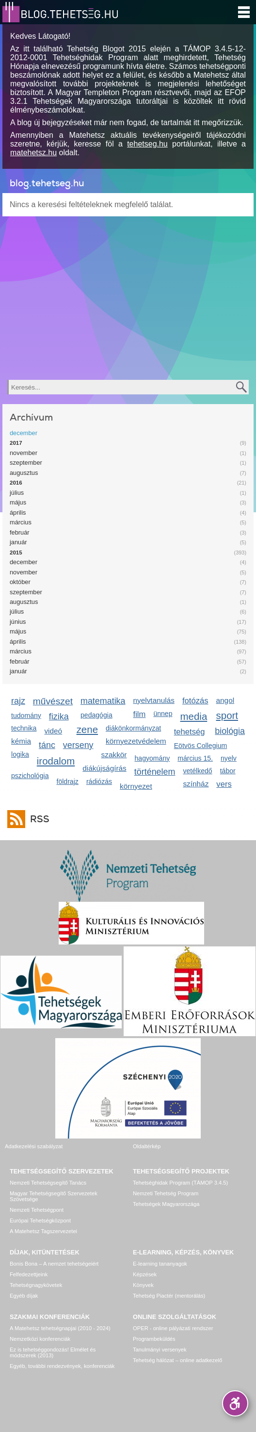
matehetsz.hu (33, 152)
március (21, 522)
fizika (59, 716)
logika (20, 754)
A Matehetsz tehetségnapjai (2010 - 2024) (60, 1328)
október (20, 582)
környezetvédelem (136, 741)
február (20, 532)
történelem (155, 772)
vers (223, 784)
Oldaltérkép (146, 1146)
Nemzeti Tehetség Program (165, 1193)
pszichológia (29, 776)
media (194, 716)
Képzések (145, 1274)
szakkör (114, 754)
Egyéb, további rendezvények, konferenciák (62, 1366)
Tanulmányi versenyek (160, 1349)
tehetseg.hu (147, 144)
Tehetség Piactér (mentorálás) (169, 1296)
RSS (37, 819)
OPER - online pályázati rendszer (173, 1328)
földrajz (67, 781)
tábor (228, 771)
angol (225, 700)
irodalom (56, 760)
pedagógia (96, 715)
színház (195, 784)
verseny (78, 745)
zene (87, 729)
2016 (16, 483)
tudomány (26, 715)
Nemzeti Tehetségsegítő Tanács (48, 1183)
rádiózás (99, 781)
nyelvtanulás (154, 700)
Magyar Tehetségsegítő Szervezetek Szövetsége (53, 1196)
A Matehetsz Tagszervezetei (43, 1231)
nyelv (229, 758)
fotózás (195, 700)
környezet (136, 786)
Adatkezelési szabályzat (34, 1146)
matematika (103, 701)
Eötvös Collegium (200, 745)
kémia (21, 741)
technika (23, 728)
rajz (18, 701)
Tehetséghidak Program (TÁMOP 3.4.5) (180, 1183)
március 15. (195, 758)
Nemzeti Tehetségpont (37, 1210)
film (139, 714)
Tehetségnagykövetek (36, 1285)
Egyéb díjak (24, 1296)
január (18, 542)
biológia (230, 731)
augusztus (24, 472)
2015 (16, 552)
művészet (53, 701)
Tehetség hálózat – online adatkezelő (177, 1360)
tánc (47, 745)
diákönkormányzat (133, 728)
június (18, 621)
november (23, 452)
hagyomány (152, 758)
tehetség (189, 731)
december (23, 433)
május (18, 502)
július (17, 492)
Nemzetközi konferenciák (40, 1339)
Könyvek (143, 1285)
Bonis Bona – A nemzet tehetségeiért (54, 1264)
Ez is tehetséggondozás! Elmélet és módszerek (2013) (53, 1352)
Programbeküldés (154, 1339)
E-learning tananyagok (160, 1264)
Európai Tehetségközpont (40, 1220)
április (18, 512)
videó (53, 731)
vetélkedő (197, 771)
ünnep (162, 713)
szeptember (26, 462)
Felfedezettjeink (29, 1274)
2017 (16, 443)
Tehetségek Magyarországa (166, 1204)
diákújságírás (104, 768)
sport (227, 715)
